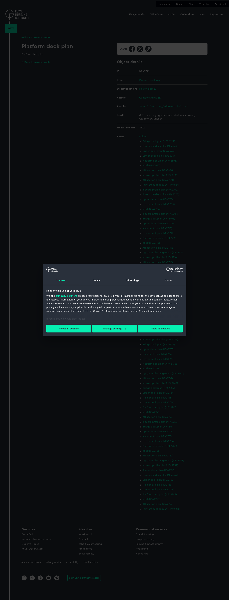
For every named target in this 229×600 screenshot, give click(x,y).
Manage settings (114, 328)
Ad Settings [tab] (132, 280)
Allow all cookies (160, 328)
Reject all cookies (69, 328)
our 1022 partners (66, 295)
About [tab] (168, 280)
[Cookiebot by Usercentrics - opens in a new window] (169, 269)
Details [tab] (97, 280)
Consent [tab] (61, 280)
